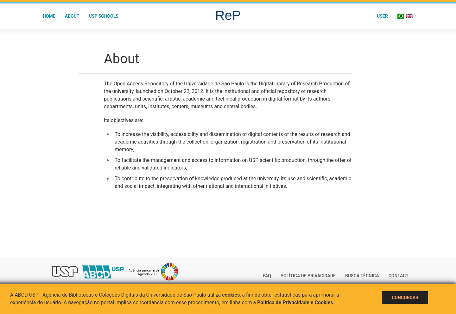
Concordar (405, 297)
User (382, 16)
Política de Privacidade (308, 275)
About (72, 16)
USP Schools (104, 16)
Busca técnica (362, 275)
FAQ (267, 275)
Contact (398, 275)
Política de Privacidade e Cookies (295, 302)
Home (49, 16)
